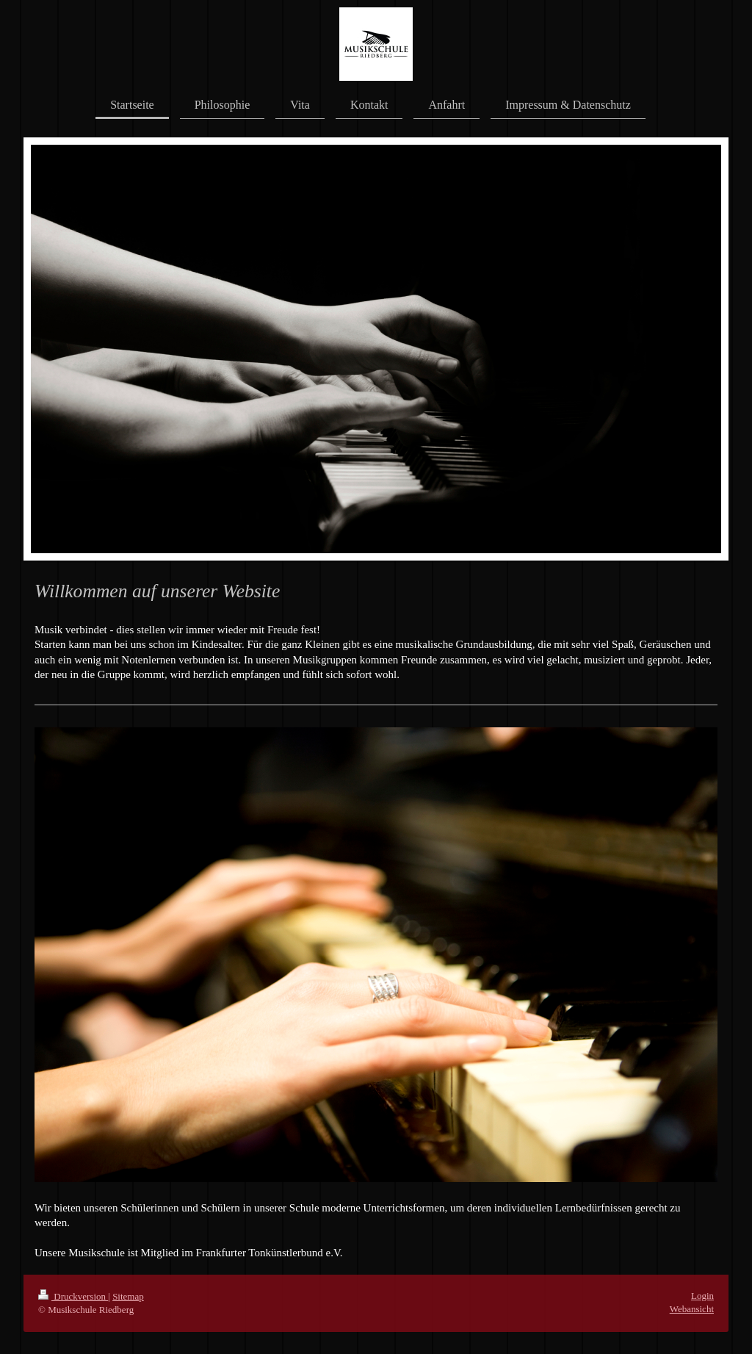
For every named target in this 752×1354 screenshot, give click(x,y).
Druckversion (73, 1296)
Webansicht (692, 1308)
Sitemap (128, 1296)
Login (702, 1295)
